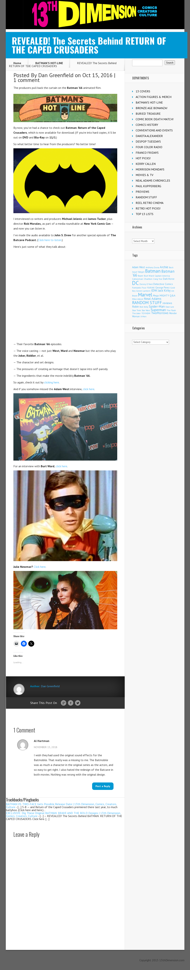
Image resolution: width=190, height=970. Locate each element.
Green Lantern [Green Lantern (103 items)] (143, 290)
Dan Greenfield (56, 75)
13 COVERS (143, 91)
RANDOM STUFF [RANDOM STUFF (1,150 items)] (147, 302)
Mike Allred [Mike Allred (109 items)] (137, 299)
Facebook (71, 703)
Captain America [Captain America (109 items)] (162, 275)
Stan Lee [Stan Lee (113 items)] (169, 306)
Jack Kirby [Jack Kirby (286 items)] (164, 290)
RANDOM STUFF (146, 197)
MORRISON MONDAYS (150, 169)
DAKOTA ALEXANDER (149, 136)
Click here (40, 567)
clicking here (51, 382)
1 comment (26, 79)
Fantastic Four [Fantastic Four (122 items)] (139, 287)
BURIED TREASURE (148, 113)
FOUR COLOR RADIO (149, 147)
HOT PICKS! (143, 158)
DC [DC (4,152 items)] (135, 282)
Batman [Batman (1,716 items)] (153, 271)
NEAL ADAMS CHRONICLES (153, 180)
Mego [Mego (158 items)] (156, 295)
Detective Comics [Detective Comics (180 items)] (163, 284)
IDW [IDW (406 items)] (154, 290)
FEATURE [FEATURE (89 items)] (151, 287)
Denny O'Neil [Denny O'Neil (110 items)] (146, 284)
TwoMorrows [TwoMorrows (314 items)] (159, 313)
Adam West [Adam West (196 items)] (138, 267)
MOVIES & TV (144, 175)
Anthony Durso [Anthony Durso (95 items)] (152, 267)
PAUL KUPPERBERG (148, 186)
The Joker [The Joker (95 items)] (136, 313)
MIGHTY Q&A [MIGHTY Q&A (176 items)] (167, 295)
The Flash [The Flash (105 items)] (171, 310)
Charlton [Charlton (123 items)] (148, 278)
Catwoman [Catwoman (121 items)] (137, 278)
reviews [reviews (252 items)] (167, 303)
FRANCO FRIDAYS (147, 152)
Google (63, 703)
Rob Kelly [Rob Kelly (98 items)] (144, 307)
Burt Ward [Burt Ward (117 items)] (149, 275)
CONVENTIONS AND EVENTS (154, 130)
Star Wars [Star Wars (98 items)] (146, 310)
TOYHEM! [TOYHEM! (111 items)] (145, 313)
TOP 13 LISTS (144, 214)
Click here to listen (49, 240)
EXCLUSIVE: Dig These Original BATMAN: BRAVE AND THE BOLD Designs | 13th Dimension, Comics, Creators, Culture (63, 814)
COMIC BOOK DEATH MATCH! (154, 119)
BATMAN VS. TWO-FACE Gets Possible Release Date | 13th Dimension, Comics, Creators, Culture (61, 805)
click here (88, 389)
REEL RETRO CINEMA (149, 203)
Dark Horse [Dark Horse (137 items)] (168, 278)
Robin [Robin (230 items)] (135, 306)
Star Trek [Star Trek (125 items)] (136, 310)
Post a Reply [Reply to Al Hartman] (102, 786)
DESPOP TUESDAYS (148, 141)
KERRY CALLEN (146, 164)
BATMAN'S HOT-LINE (49, 63)
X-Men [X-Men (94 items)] (143, 316)
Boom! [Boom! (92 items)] (140, 276)
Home (17, 63)
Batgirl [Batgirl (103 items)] (141, 271)
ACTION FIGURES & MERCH (153, 97)
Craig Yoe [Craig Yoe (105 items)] (157, 278)
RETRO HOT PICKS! (148, 208)
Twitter (78, 703)
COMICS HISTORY (147, 125)
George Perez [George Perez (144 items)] (162, 287)
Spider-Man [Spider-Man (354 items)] (157, 306)
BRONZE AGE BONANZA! (151, 108)
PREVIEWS (142, 191)
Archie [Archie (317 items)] (164, 267)
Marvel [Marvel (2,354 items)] (145, 294)
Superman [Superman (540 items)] (158, 309)
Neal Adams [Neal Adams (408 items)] (152, 298)
